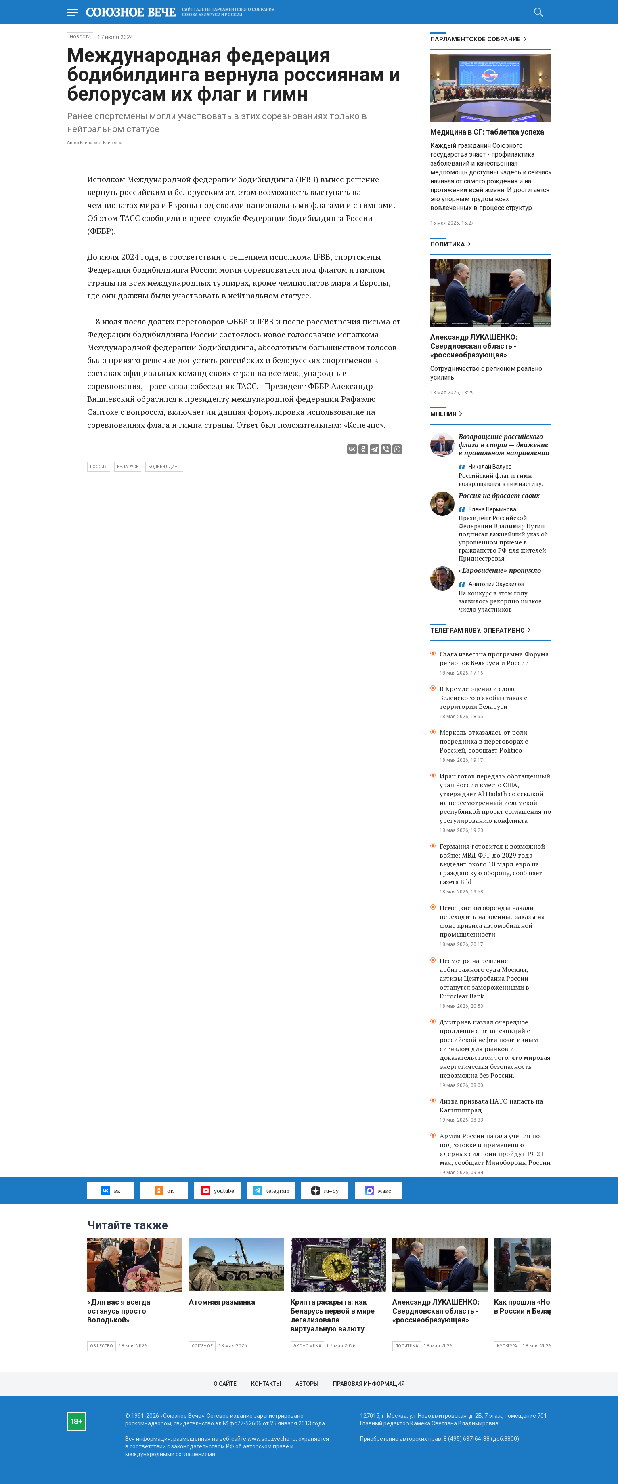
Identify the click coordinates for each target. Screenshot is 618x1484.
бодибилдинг (164, 467)
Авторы (306, 1384)
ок (164, 1190)
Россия (98, 467)
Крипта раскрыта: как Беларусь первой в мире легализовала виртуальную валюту (333, 1315)
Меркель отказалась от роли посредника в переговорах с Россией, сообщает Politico (484, 741)
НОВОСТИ (80, 37)
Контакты (266, 1384)
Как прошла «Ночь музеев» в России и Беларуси (541, 1306)
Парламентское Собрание (475, 39)
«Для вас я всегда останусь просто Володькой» (118, 1311)
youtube (217, 1190)
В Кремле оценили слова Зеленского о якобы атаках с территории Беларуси (483, 697)
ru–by (325, 1190)
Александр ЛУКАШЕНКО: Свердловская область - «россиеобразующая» (473, 346)
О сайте (225, 1384)
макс (378, 1190)
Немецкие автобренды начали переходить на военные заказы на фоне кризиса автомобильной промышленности (492, 921)
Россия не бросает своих (499, 495)
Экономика (307, 1346)
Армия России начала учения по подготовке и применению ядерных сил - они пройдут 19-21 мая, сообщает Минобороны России (495, 1149)
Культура (507, 1346)
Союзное (202, 1346)
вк (110, 1190)
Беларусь (128, 467)
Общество (101, 1346)
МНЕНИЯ (443, 414)
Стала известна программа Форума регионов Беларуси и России (494, 658)
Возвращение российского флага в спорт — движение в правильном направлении (504, 444)
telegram (271, 1190)
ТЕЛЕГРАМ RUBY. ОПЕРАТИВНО (477, 630)
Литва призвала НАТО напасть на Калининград (491, 1105)
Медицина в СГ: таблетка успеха (487, 132)
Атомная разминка (222, 1302)
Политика (447, 244)
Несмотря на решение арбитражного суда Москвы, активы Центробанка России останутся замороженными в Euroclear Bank (484, 978)
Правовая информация (369, 1384)
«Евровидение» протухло (500, 570)
